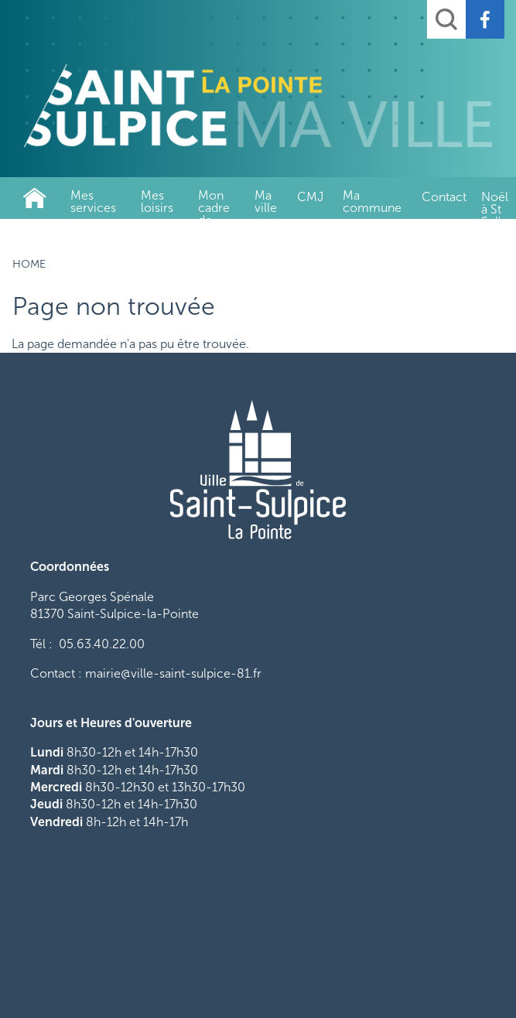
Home (35, 198)
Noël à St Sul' (494, 204)
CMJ (310, 197)
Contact (444, 197)
